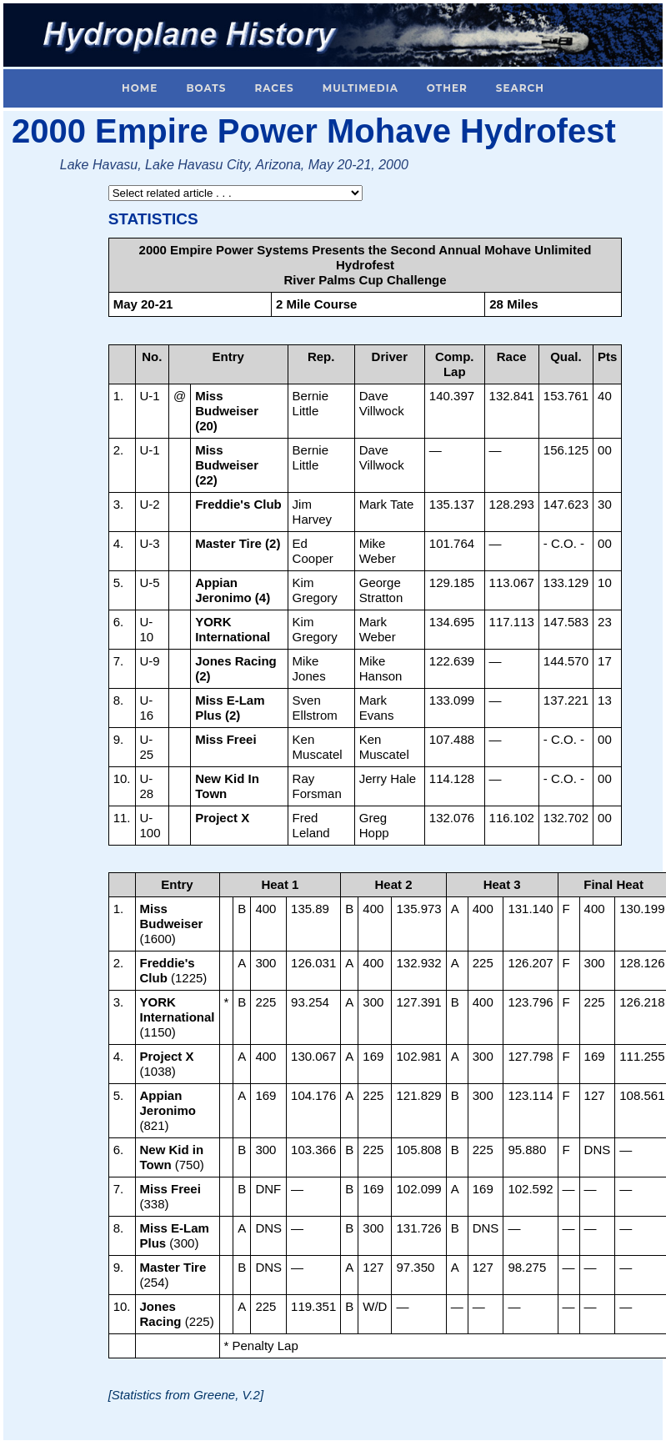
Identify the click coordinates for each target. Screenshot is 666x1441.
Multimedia (360, 88)
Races (273, 88)
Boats (206, 88)
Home (140, 88)
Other (447, 88)
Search (520, 88)
